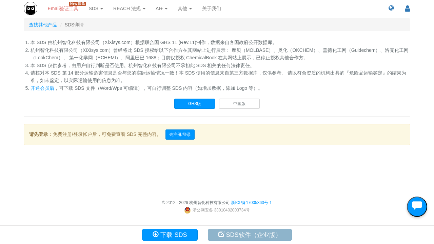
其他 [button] (185, 8)
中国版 (239, 103)
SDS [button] (95, 8)
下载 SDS (170, 234)
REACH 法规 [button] (129, 8)
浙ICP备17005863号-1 (251, 202)
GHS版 (194, 103)
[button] (391, 8)
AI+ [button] (161, 8)
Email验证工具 (65, 6)
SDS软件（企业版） (249, 234)
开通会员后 (42, 88)
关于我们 (211, 8)
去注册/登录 (180, 134)
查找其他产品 (43, 24)
